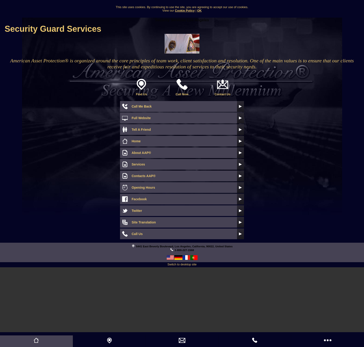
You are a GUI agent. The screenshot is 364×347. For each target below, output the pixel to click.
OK (199, 10)
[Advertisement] (182, 299)
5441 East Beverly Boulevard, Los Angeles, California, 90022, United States (184, 246)
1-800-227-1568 (184, 249)
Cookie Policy (185, 10)
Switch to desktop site (182, 264)
